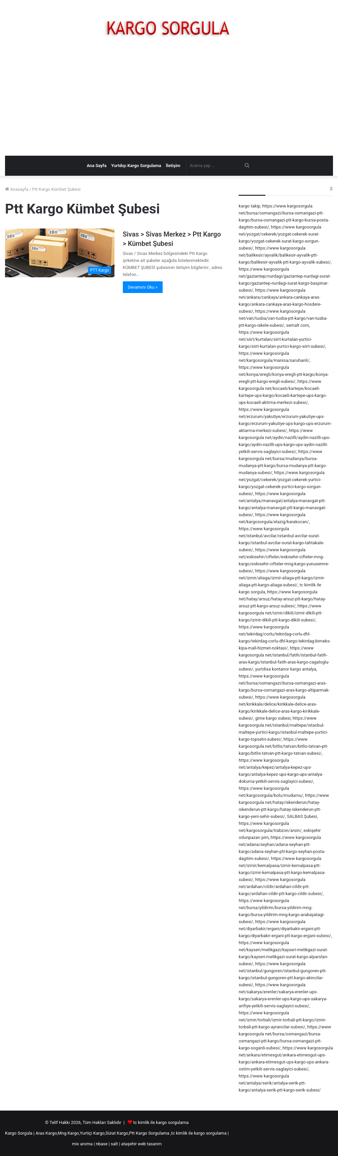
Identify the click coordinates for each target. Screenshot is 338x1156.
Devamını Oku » (143, 287)
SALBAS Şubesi (302, 816)
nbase (101, 1143)
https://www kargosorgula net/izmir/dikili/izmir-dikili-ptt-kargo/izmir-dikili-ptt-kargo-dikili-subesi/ (280, 612)
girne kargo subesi (272, 718)
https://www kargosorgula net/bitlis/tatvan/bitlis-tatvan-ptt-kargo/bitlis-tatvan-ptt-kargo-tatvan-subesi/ (283, 746)
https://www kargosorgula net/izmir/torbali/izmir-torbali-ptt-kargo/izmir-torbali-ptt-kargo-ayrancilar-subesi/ (282, 1019)
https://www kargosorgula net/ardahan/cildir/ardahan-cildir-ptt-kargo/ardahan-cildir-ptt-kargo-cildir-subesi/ (281, 886)
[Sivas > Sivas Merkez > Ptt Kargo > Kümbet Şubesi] (59, 253)
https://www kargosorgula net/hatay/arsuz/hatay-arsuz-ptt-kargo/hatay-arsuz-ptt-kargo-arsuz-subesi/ (282, 598)
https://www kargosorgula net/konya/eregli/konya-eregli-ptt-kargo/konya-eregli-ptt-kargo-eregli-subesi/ (284, 374)
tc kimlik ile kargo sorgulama (160, 1122)
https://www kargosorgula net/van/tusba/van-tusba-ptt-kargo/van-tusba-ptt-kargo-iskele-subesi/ (283, 318)
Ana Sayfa (96, 165)
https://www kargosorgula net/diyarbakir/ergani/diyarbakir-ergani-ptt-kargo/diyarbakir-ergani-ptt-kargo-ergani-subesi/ (285, 928)
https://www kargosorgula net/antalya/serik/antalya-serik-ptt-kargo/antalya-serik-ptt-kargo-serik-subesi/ (280, 1083)
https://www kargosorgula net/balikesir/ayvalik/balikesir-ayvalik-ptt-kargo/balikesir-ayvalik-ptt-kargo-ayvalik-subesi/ (285, 255)
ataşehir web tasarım (141, 1143)
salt (114, 1143)
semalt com (297, 325)
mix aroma (82, 1143)
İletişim (173, 165)
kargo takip (249, 205)
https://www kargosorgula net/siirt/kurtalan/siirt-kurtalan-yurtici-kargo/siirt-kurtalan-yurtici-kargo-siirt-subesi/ (282, 339)
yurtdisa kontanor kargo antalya (285, 669)
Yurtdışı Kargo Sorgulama (136, 165)
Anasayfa (16, 189)
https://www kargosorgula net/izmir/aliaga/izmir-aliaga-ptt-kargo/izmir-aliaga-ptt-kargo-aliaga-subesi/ (282, 577)
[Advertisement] (169, 102)
